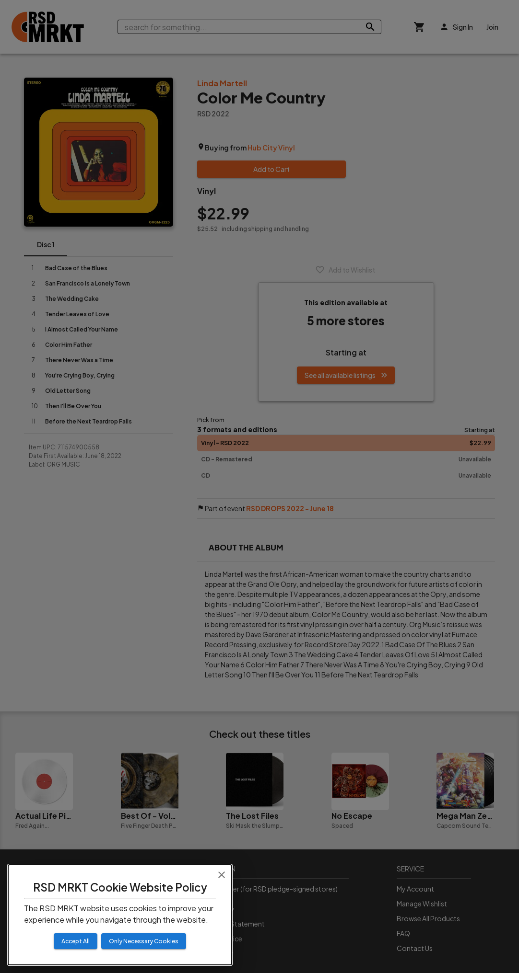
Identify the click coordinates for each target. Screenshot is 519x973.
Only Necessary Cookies (143, 941)
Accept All (75, 941)
